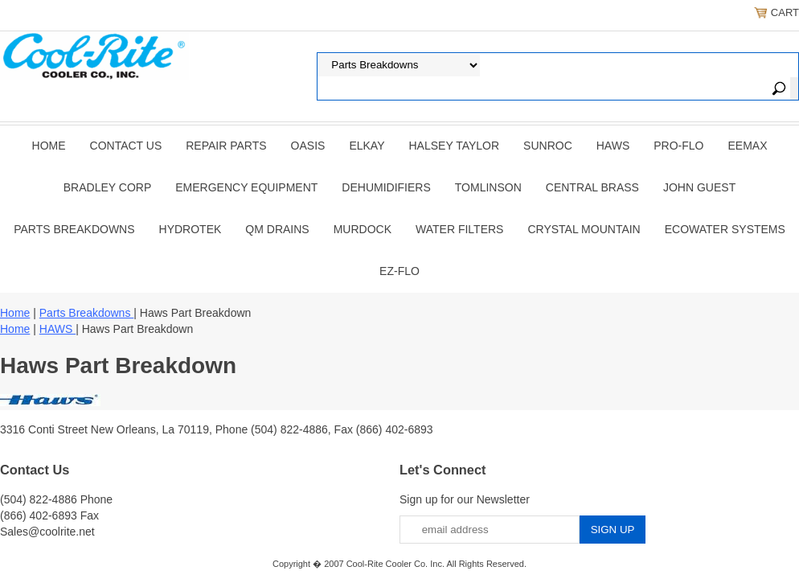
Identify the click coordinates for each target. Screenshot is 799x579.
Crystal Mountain (583, 229)
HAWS (612, 145)
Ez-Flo (399, 271)
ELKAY (366, 145)
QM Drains (277, 229)
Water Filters (459, 229)
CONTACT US (126, 145)
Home (49, 145)
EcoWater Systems (725, 229)
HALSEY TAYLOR (454, 145)
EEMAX (747, 145)
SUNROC (547, 145)
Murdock (362, 229)
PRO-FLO (678, 145)
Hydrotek (190, 229)
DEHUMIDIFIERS (386, 187)
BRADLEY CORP (107, 187)
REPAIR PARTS (226, 145)
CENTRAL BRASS (592, 187)
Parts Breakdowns (74, 229)
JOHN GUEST (699, 187)
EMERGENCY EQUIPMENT (246, 187)
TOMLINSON (488, 187)
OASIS (308, 145)
